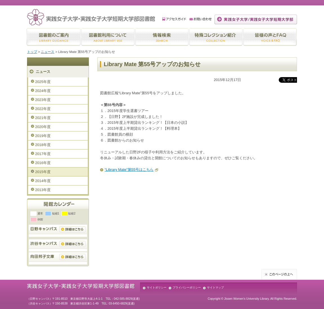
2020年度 (43, 127)
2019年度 (43, 136)
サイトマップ (215, 287)
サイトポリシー (156, 287)
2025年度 (43, 82)
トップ (32, 52)
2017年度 (43, 154)
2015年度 (43, 172)
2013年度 (43, 190)
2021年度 (43, 118)
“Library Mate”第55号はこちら (129, 169)
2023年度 (43, 100)
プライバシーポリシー (187, 287)
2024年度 (43, 91)
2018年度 (43, 145)
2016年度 (43, 163)
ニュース (47, 52)
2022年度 (43, 109)
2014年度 (43, 181)
